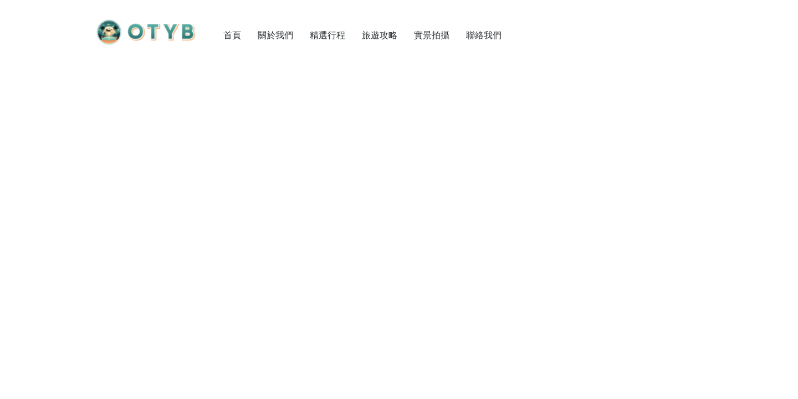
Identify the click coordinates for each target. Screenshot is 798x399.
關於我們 (275, 34)
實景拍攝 (431, 34)
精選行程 (327, 34)
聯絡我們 (484, 34)
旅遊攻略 (379, 34)
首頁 (232, 34)
